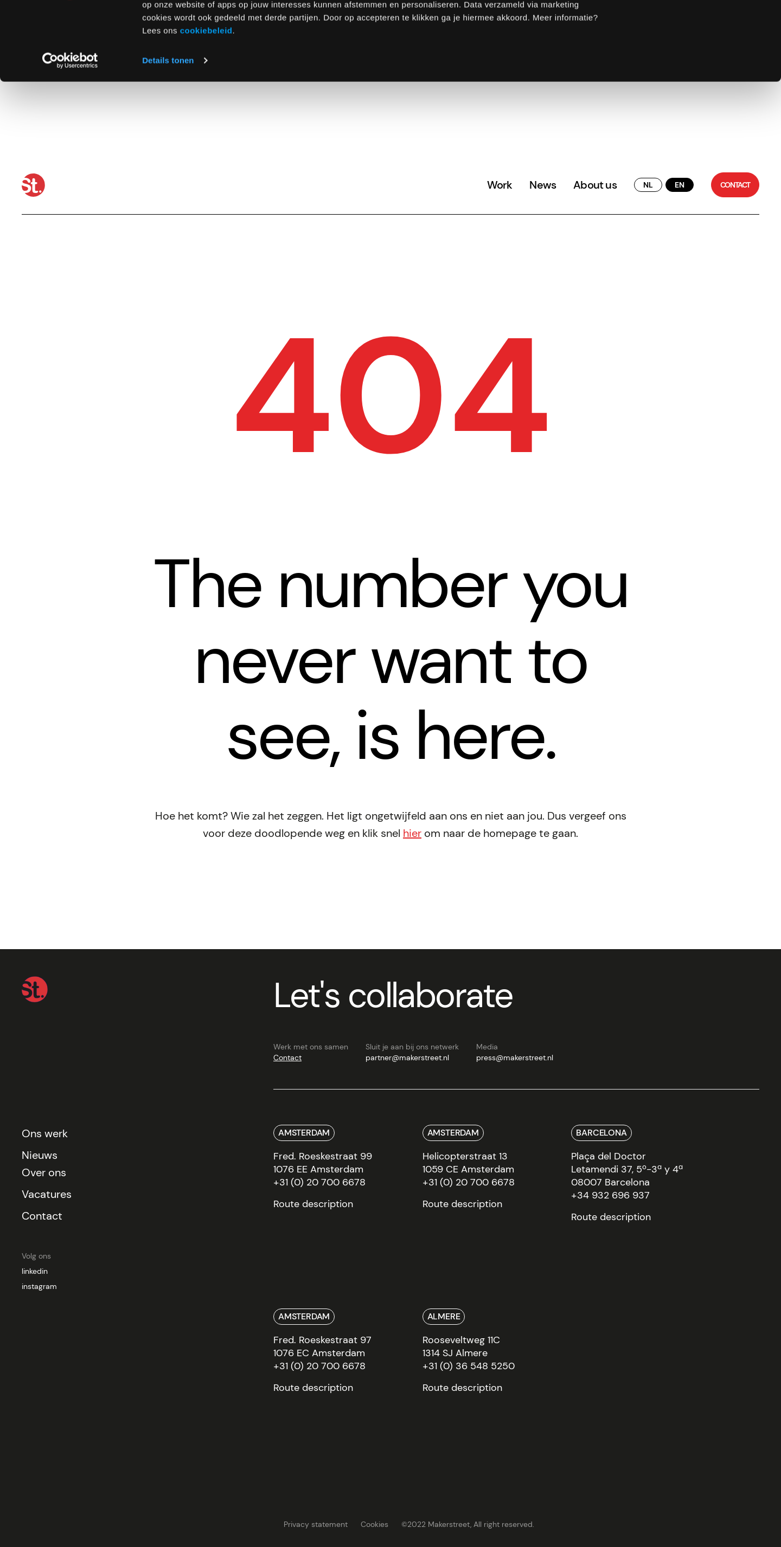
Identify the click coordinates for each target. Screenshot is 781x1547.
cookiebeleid (206, 104)
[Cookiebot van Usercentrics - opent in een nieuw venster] (70, 134)
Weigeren (690, 58)
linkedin (35, 1271)
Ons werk (45, 1133)
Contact (287, 1057)
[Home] (33, 185)
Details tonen (168, 134)
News (542, 184)
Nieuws (39, 1155)
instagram (39, 1286)
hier (412, 833)
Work (500, 184)
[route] (313, 1207)
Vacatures (47, 1194)
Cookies (374, 1524)
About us (595, 184)
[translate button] (648, 185)
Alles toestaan (690, 26)
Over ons (44, 1172)
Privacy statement (316, 1524)
